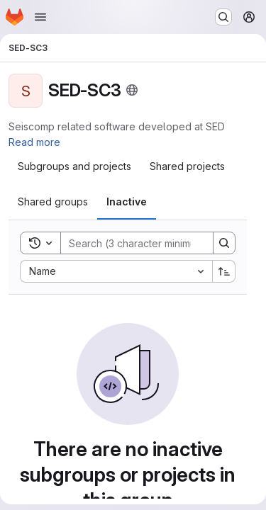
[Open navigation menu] (40, 17)
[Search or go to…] (223, 17)
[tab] (74, 166)
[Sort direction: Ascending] (224, 271)
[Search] (154, 242)
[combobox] (116, 271)
